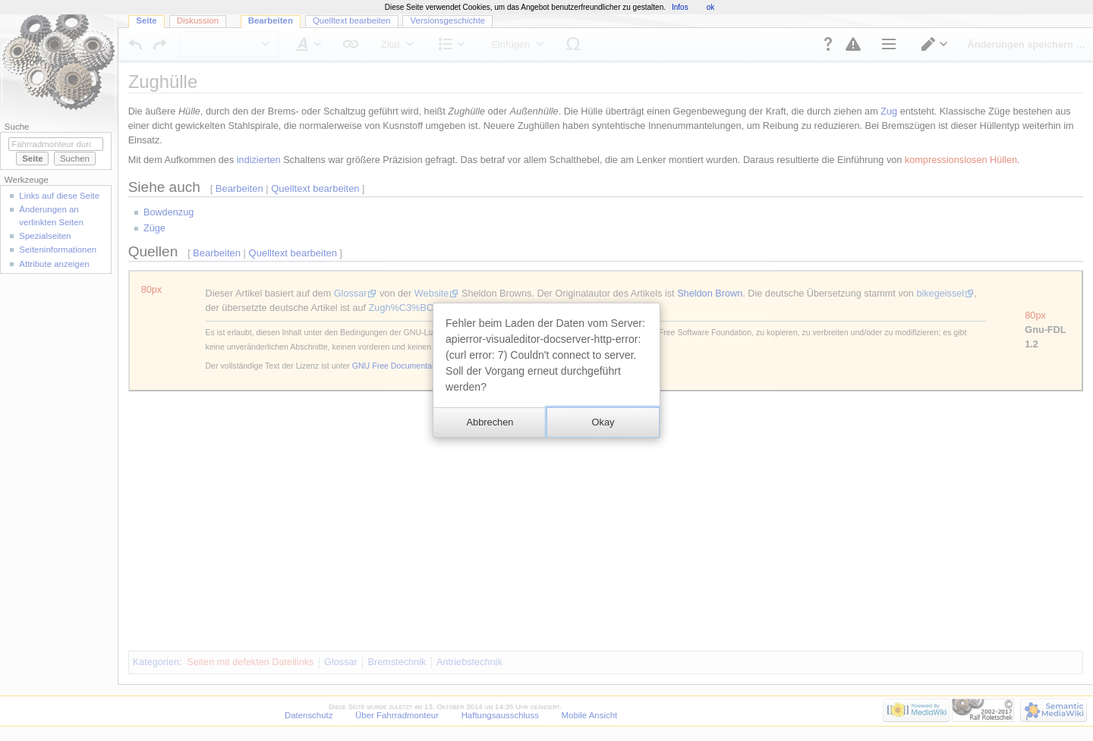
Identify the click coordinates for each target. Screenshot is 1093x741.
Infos (680, 7)
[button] (489, 422)
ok (711, 7)
